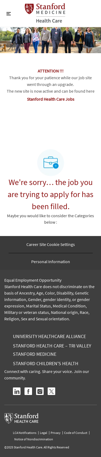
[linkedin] (16, 391)
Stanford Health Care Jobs (50, 99)
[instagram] (40, 391)
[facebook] (28, 391)
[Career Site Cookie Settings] (50, 244)
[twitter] (51, 391)
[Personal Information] (50, 261)
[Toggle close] (8, 13)
